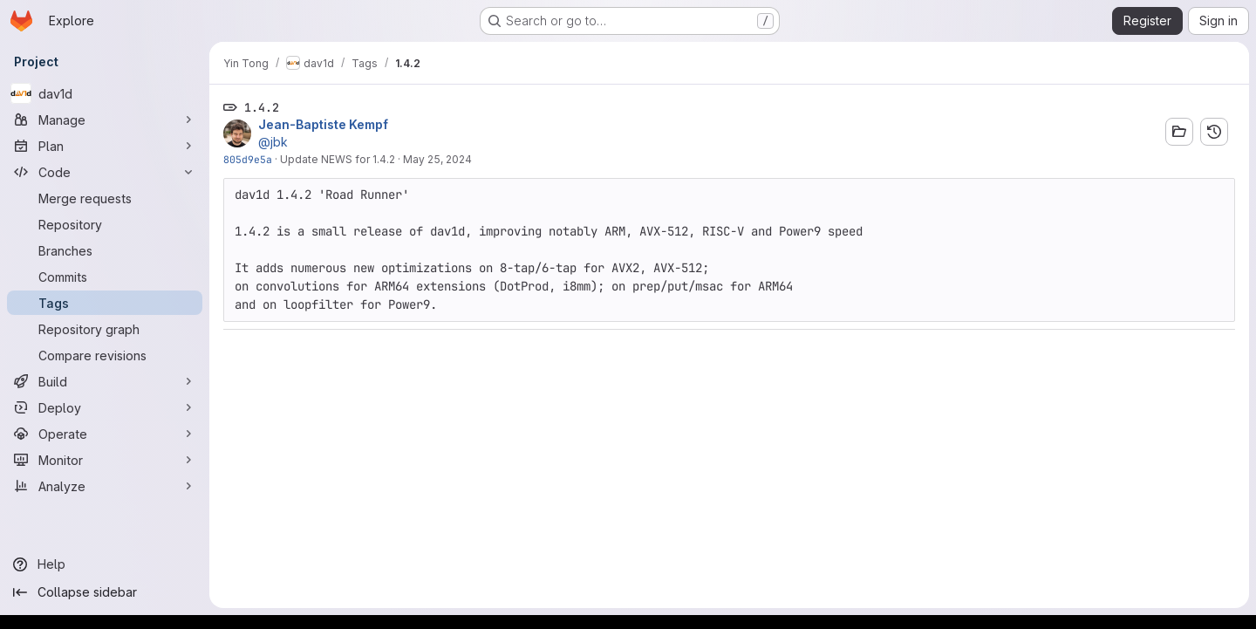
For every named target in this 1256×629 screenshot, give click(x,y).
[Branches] (104, 250)
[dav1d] (104, 93)
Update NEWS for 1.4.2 (337, 159)
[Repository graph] (104, 329)
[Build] (104, 381)
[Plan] (104, 145)
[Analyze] (104, 486)
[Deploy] (104, 407)
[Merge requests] (104, 198)
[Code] (104, 172)
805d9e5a (247, 159)
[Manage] (104, 119)
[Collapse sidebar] (104, 592)
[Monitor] (104, 460)
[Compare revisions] (104, 355)
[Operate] (104, 433)
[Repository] (104, 224)
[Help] (104, 564)
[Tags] (104, 303)
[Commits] (104, 276)
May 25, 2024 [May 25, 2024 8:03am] (437, 159)
